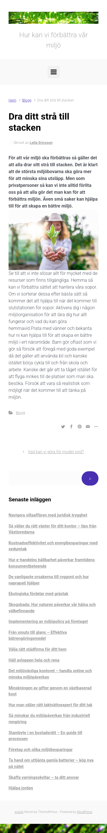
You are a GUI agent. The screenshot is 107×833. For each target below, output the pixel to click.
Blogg (26, 100)
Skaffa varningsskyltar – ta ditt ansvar (44, 777)
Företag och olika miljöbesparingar (40, 749)
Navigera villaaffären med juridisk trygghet (48, 515)
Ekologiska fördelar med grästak (38, 593)
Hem (12, 100)
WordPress (84, 812)
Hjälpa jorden (21, 788)
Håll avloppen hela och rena (34, 660)
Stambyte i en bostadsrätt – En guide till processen (45, 736)
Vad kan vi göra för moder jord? (56, 451)
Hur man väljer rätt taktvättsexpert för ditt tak (50, 705)
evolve (19, 812)
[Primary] (54, 72)
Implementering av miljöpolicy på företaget (48, 621)
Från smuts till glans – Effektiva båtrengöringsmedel (38, 635)
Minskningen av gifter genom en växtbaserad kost (50, 691)
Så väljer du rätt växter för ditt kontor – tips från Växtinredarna (52, 529)
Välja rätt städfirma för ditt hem (37, 649)
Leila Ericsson (41, 142)
